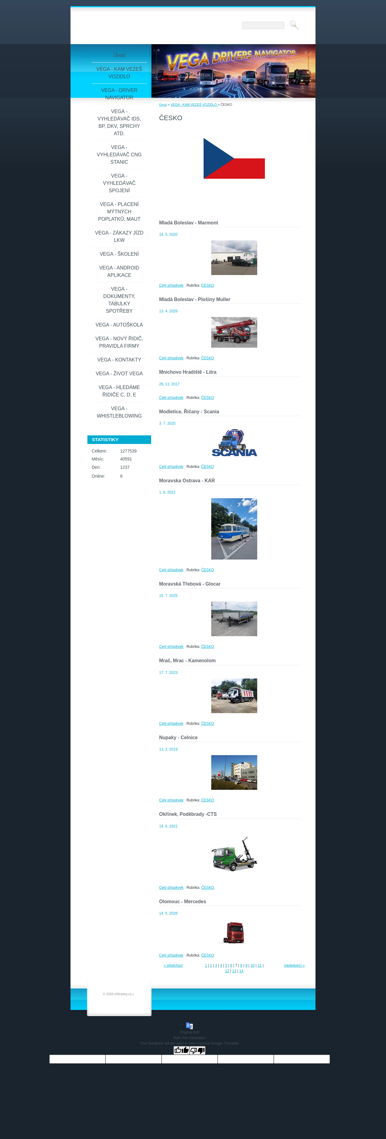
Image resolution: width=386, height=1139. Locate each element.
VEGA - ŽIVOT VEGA (119, 373)
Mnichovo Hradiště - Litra (187, 372)
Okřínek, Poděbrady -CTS (188, 814)
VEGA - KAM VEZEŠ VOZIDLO (194, 104)
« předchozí (173, 965)
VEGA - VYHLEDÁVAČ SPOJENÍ (119, 183)
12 (227, 971)
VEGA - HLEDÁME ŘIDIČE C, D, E (119, 391)
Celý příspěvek (171, 285)
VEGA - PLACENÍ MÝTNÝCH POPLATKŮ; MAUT (119, 212)
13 (234, 971)
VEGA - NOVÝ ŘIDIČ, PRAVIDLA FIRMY (119, 342)
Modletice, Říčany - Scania (189, 411)
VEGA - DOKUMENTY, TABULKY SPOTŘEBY (119, 300)
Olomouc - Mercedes (182, 901)
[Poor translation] (197, 1050)
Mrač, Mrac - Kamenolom (187, 660)
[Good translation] (181, 1050)
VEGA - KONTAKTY (119, 359)
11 (260, 965)
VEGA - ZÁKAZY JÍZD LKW (119, 236)
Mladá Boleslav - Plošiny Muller (194, 299)
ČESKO (207, 285)
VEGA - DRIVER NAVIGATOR (119, 94)
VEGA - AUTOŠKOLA (119, 324)
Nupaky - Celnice (178, 737)
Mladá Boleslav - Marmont (188, 222)
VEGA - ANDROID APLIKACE (119, 271)
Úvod (163, 104)
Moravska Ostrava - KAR (187, 480)
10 (252, 965)
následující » (294, 965)
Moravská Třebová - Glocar (189, 584)
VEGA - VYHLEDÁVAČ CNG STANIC (119, 155)
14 (241, 971)
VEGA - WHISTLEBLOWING (119, 412)
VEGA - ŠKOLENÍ (119, 254)
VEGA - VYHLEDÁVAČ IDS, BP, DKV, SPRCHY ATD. (119, 122)
